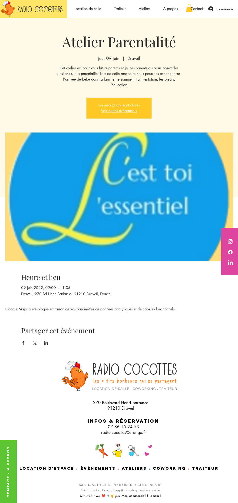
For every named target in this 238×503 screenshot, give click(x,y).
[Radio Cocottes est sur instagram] (230, 241)
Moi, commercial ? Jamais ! (141, 496)
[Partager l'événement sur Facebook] (23, 343)
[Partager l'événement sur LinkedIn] (46, 343)
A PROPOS (8, 458)
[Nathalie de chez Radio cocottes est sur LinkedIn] (230, 263)
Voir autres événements (119, 110)
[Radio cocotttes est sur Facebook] (230, 252)
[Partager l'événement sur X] (35, 343)
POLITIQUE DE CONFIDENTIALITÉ (137, 485)
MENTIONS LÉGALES (94, 485)
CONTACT (8, 486)
